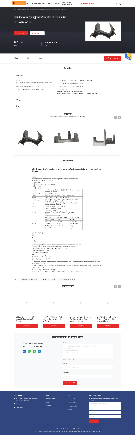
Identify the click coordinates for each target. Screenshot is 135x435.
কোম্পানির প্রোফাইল (50, 398)
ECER (98, 431)
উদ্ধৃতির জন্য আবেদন (113, 58)
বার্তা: (65, 342)
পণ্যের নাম (34, 191)
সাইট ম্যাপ (58, 428)
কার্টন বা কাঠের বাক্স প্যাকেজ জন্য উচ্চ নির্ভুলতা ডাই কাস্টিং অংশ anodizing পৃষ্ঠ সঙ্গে (80, 319)
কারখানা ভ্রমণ (49, 402)
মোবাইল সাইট (66, 428)
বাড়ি (15, 9)
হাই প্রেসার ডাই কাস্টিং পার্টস (67, 279)
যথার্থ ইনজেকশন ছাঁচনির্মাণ (73, 406)
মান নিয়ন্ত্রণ (48, 405)
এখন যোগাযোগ (70, 383)
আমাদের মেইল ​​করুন (37, 33)
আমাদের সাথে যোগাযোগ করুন (52, 409)
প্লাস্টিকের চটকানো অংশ (73, 402)
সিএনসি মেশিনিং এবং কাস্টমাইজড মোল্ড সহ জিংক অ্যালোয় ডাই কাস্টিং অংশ (54, 319)
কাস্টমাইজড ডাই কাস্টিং (49, 279)
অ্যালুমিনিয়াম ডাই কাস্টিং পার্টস (29, 279)
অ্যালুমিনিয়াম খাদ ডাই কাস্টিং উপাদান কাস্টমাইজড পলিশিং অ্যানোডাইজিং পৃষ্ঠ (106, 319)
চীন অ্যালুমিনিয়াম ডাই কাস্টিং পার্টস (42, 431)
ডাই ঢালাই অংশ (25, 9)
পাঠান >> (94, 421)
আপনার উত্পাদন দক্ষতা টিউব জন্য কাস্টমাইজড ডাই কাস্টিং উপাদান (25, 319)
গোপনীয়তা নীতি (75, 428)
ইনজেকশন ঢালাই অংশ (72, 399)
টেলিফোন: (66, 372)
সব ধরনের (70, 409)
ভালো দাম (21, 33)
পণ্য (19, 9)
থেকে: (65, 363)
